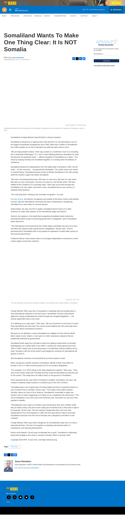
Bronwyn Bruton (17, 203)
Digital (73, 20)
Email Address (99, 58)
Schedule (38, 20)
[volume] (10, 14)
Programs (15, 20)
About (94, 20)
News (4, 20)
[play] (4, 14)
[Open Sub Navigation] (8, 20)
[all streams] (116, 14)
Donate (118, 5)
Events (47, 20)
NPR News (14, 451)
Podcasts (28, 20)
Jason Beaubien (17, 62)
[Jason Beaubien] (8, 470)
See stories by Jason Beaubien (27, 472)
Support (84, 20)
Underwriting (60, 20)
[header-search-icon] (108, 5)
